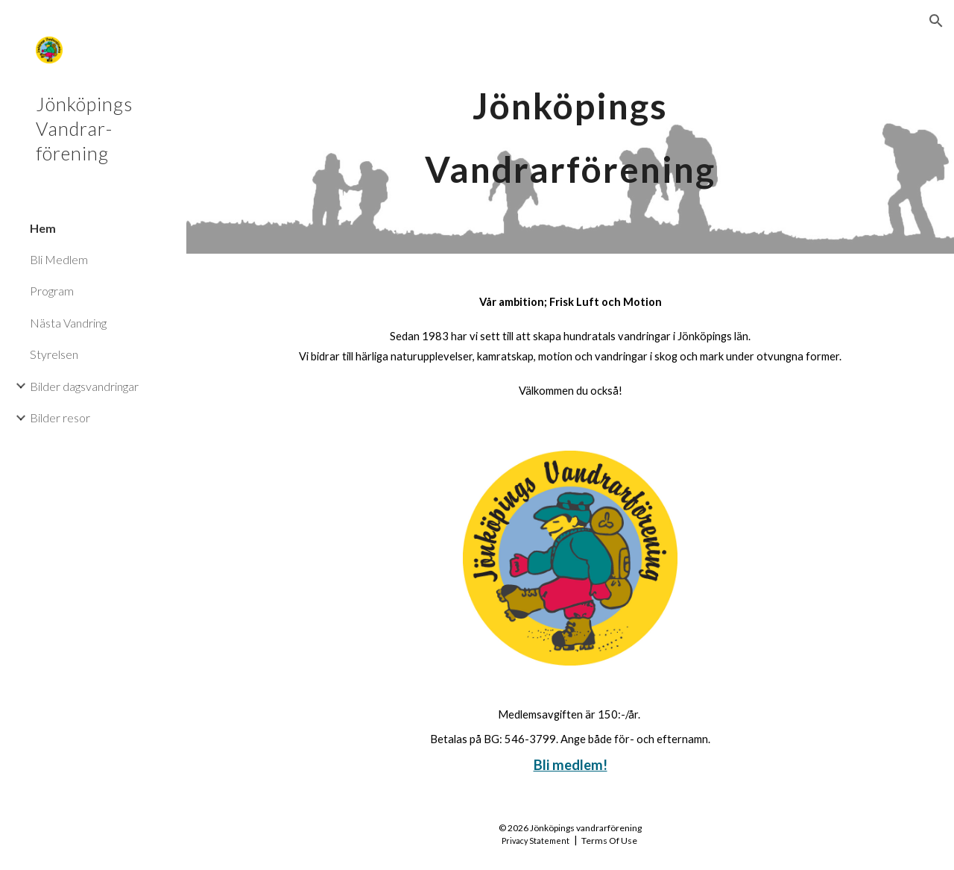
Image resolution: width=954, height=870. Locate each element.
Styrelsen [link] (54, 354)
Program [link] (52, 291)
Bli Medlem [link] (59, 259)
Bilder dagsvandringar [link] (84, 386)
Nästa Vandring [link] (68, 323)
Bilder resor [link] (60, 417)
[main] (570, 127)
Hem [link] (43, 228)
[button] (936, 21)
